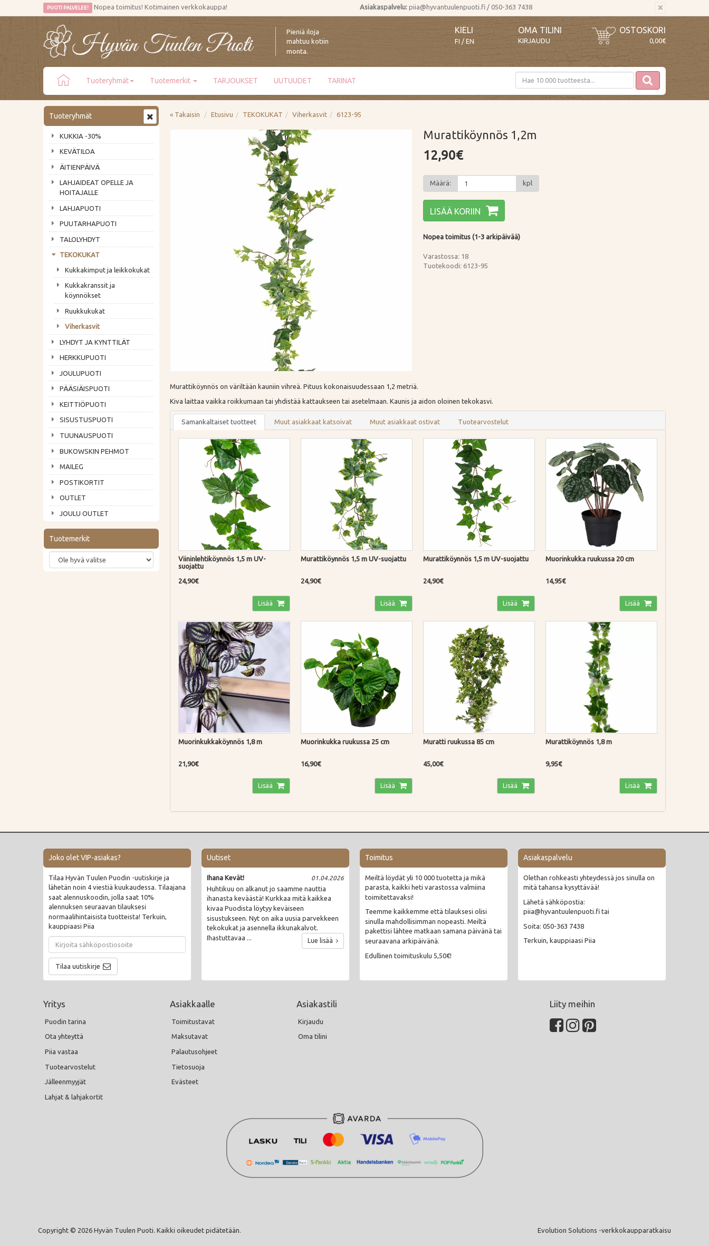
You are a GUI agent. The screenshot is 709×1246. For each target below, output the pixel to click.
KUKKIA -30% (80, 136)
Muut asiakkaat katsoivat (313, 421)
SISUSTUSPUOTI (86, 419)
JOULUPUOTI (80, 373)
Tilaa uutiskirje (77, 966)
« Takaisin (185, 114)
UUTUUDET (293, 80)
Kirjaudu (534, 40)
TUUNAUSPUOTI (86, 435)
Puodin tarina (65, 1021)
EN (470, 41)
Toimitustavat (193, 1021)
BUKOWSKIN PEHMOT (94, 451)
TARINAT (342, 80)
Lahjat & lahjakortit (74, 1097)
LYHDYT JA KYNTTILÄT (95, 342)
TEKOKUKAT (80, 254)
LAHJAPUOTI (80, 208)
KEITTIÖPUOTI (83, 404)
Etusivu (222, 114)
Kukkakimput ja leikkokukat (107, 270)
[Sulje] (660, 8)
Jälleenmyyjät (65, 1081)
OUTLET (73, 497)
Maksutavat (189, 1036)
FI (457, 41)
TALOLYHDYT (80, 239)
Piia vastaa (61, 1051)
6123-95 (349, 114)
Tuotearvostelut (483, 421)
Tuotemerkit (173, 80)
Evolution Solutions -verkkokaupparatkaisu (604, 1230)
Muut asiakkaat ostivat (405, 421)
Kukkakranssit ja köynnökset (90, 290)
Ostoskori (642, 30)
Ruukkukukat (85, 311)
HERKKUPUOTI (83, 357)
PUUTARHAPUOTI (88, 223)
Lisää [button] (266, 603)
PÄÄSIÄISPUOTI (85, 388)
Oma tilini (540, 30)
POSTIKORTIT (82, 482)
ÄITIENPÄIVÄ (80, 167)
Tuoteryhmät (110, 80)
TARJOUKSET (235, 80)
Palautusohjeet (194, 1051)
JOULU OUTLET (84, 513)
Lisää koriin (455, 211)
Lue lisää (323, 940)
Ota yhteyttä (64, 1036)
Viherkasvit (82, 326)
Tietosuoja (188, 1066)
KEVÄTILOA (77, 151)
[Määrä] (486, 183)
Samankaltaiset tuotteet (218, 421)
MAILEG (71, 466)
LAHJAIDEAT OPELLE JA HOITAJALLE (96, 187)
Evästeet (184, 1081)
